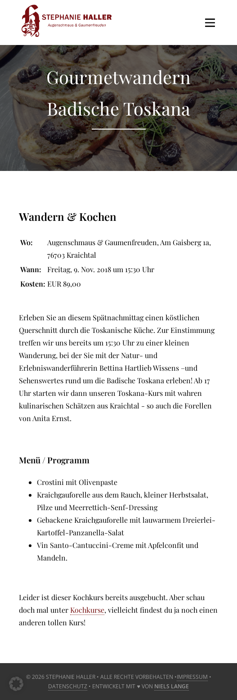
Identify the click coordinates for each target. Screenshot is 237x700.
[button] (16, 684)
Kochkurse (87, 610)
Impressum (192, 677)
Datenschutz (67, 686)
